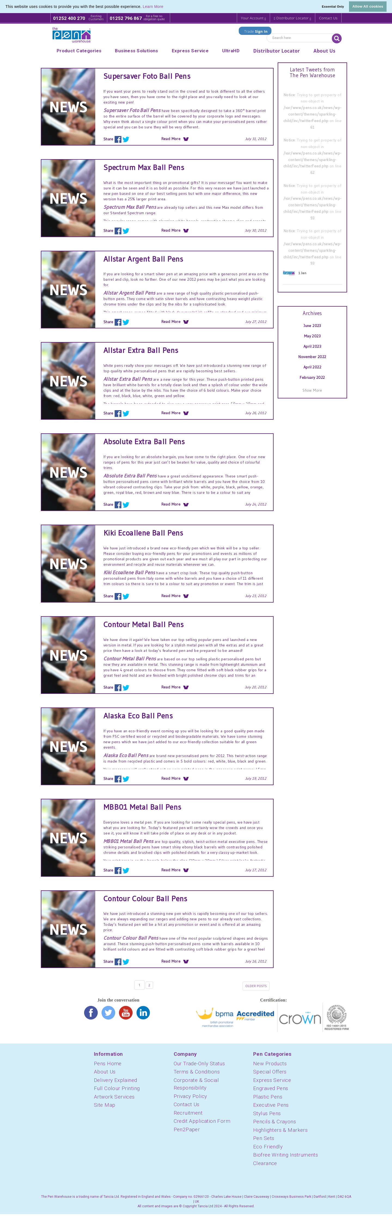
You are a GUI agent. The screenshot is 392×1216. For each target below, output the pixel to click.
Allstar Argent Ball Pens (143, 259)
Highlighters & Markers (280, 1132)
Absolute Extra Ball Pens (144, 441)
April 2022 (312, 367)
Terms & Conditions (197, 1073)
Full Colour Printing (117, 1090)
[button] (165, 7)
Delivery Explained (115, 1082)
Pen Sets (263, 1140)
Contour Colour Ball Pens (145, 898)
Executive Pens (271, 1107)
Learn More (153, 6)
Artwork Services (114, 1099)
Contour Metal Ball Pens (143, 624)
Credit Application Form (202, 1123)
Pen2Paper (187, 1131)
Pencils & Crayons (274, 1123)
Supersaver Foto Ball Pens (147, 76)
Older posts (254, 986)
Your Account (253, 18)
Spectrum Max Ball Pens (143, 167)
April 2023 (312, 346)
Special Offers (270, 1073)
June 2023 (312, 325)
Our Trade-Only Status (199, 1065)
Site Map (104, 1107)
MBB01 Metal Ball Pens (142, 807)
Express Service (272, 1082)
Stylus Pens (267, 1115)
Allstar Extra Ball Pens (140, 350)
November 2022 (312, 356)
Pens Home (108, 1065)
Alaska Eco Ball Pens (138, 715)
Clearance (265, 1165)
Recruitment (188, 1115)
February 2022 (312, 377)
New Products (270, 1065)
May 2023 (312, 336)
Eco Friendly (268, 1148)
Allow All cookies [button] (367, 6)
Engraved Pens (270, 1090)
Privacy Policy (190, 1098)
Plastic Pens (267, 1099)
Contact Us (328, 18)
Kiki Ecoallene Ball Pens (143, 532)
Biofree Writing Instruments (285, 1157)
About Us (104, 1073)
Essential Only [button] (333, 6)
